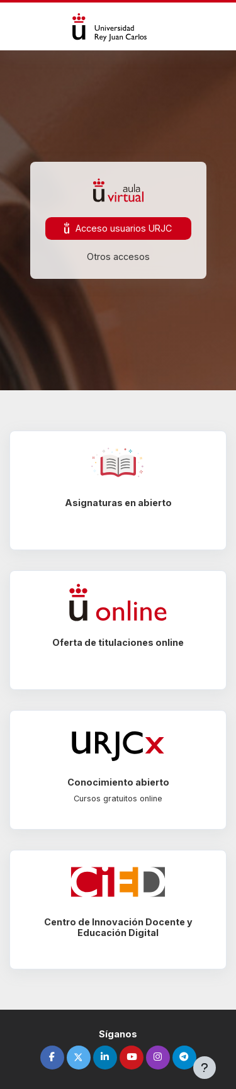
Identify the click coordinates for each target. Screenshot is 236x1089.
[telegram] (184, 1057)
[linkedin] (105, 1057)
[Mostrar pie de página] (204, 1067)
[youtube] (131, 1057)
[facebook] (52, 1057)
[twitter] (79, 1057)
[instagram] (158, 1057)
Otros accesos (118, 256)
